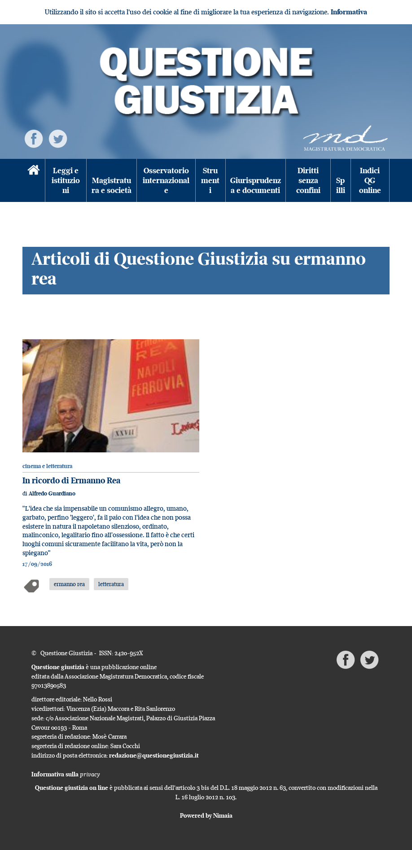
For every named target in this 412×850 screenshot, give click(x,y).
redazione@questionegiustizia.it (154, 755)
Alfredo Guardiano (52, 493)
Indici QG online (370, 180)
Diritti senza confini (308, 180)
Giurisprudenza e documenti (255, 185)
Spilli (340, 185)
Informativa (349, 12)
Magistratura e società (111, 185)
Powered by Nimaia (206, 815)
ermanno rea (69, 583)
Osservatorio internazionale (166, 180)
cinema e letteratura (47, 466)
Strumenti (210, 180)
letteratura (111, 583)
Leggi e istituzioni (66, 180)
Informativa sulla (65, 774)
